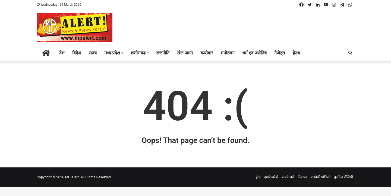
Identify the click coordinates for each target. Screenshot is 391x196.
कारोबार (206, 53)
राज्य (93, 53)
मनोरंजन (228, 53)
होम (258, 177)
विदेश (76, 53)
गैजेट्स (279, 53)
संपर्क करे (288, 177)
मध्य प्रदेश (112, 53)
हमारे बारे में (271, 177)
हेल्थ (296, 53)
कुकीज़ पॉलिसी (343, 177)
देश (62, 53)
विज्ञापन (302, 177)
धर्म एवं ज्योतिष (254, 53)
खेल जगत (185, 53)
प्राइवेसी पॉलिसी (320, 177)
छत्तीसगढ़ (138, 53)
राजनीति (162, 53)
